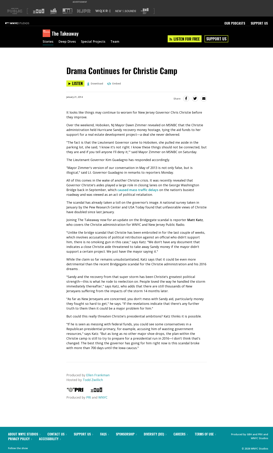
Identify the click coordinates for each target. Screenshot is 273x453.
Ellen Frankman (98, 375)
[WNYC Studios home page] (21, 23)
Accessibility (50, 438)
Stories (48, 41)
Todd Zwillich (93, 380)
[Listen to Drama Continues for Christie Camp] (75, 83)
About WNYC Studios (24, 434)
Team (114, 41)
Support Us (259, 23)
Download (95, 83)
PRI (88, 397)
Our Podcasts (234, 23)
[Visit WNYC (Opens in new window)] (38, 11)
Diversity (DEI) (155, 434)
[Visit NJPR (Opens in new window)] (84, 11)
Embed (114, 83)
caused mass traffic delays (137, 190)
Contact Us (57, 434)
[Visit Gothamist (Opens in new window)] (53, 11)
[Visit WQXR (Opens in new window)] (102, 11)
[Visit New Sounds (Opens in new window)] (125, 11)
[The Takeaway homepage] (47, 33)
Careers (180, 434)
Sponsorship (126, 434)
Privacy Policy (20, 438)
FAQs (104, 434)
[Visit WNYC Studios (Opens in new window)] (67, 11)
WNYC (102, 397)
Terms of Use (205, 434)
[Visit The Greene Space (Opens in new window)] (145, 11)
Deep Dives (67, 41)
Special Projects (93, 41)
